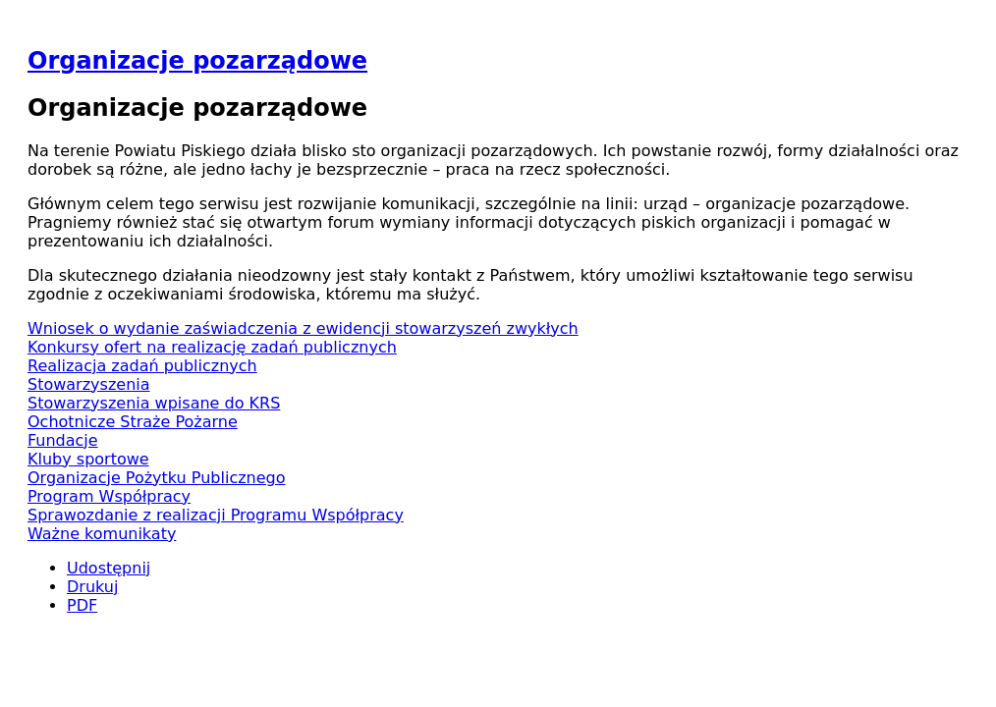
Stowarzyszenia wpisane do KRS (154, 403)
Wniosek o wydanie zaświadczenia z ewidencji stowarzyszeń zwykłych (303, 328)
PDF (82, 605)
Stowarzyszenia (89, 384)
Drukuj (92, 586)
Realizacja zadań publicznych (142, 365)
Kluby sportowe (88, 459)
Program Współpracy (109, 496)
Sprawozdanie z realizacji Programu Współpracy (216, 515)
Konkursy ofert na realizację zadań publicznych (212, 347)
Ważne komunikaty (102, 533)
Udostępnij (108, 568)
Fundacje (63, 440)
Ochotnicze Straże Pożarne (133, 421)
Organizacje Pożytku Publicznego (157, 477)
